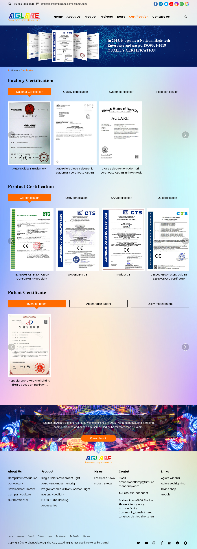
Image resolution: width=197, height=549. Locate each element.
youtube (171, 4)
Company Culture (19, 494)
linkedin (161, 4)
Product (90, 16)
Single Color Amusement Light (60, 478)
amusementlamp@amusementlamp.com (64, 3)
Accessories (49, 505)
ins (176, 4)
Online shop (168, 489)
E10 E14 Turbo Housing (55, 500)
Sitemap (86, 536)
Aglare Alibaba (170, 478)
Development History (21, 489)
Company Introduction (22, 478)
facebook (156, 4)
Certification (138, 16)
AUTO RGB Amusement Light (59, 483)
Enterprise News (104, 478)
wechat (187, 4)
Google (165, 494)
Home (58, 16)
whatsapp (182, 4)
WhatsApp (177, 543)
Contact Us (161, 16)
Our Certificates (18, 500)
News (121, 16)
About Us (73, 16)
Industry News (103, 483)
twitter (166, 4)
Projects (106, 16)
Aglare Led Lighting (173, 483)
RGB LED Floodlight (52, 494)
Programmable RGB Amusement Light (65, 489)
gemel (105, 542)
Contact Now (98, 438)
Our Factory (15, 483)
